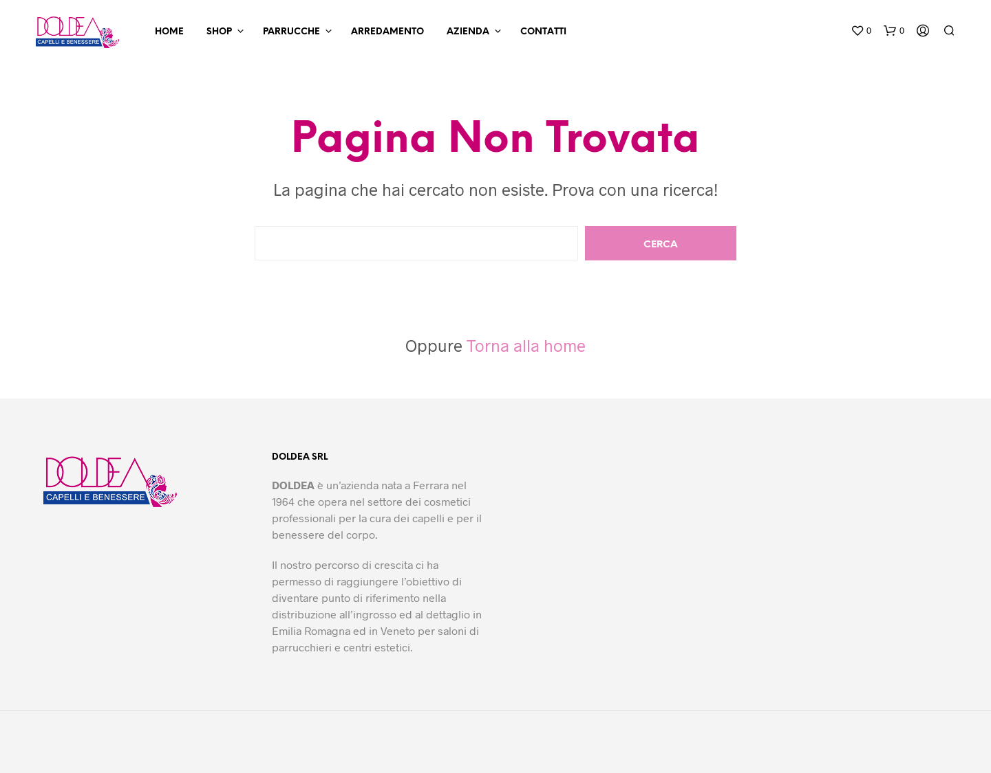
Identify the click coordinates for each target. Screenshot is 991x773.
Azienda (468, 31)
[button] (861, 31)
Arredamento (387, 31)
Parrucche (291, 31)
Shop (219, 31)
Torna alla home (526, 345)
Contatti (543, 31)
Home (169, 31)
